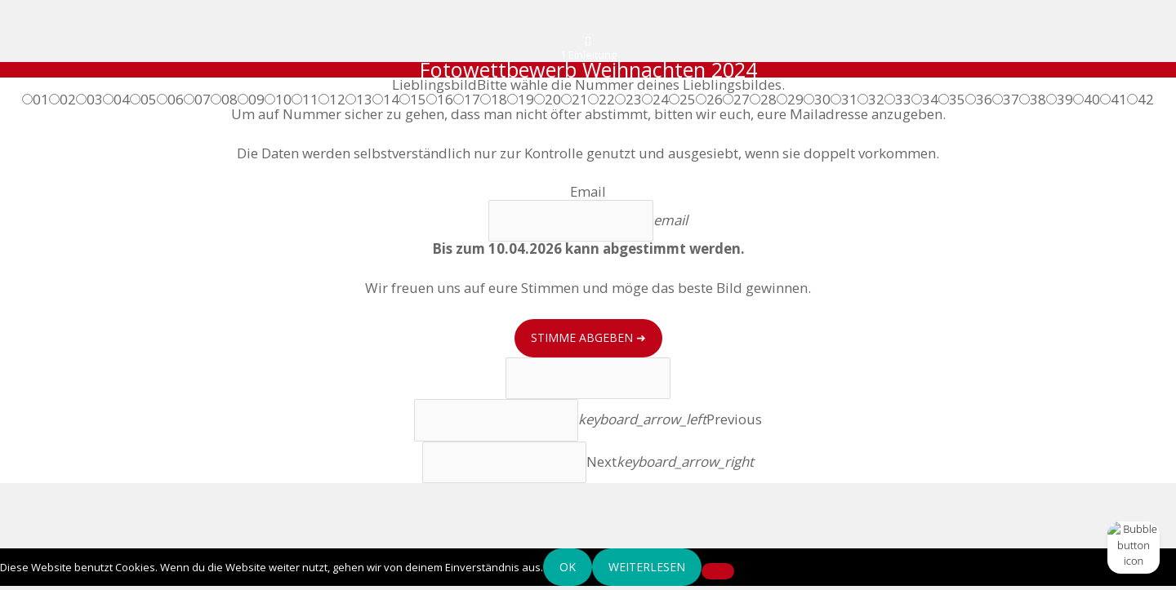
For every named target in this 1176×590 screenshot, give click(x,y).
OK (567, 570)
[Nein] (718, 574)
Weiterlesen (646, 570)
